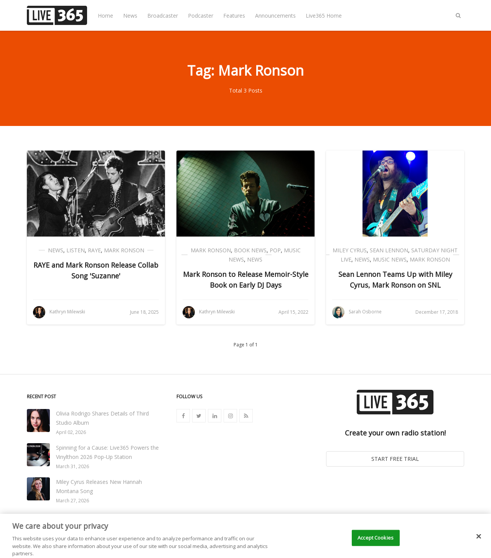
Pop (275, 250)
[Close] (478, 546)
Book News (250, 250)
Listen (75, 250)
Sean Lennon (389, 250)
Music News (390, 259)
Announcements (275, 15)
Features (234, 15)
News (130, 15)
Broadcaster (162, 15)
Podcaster (200, 15)
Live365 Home (324, 15)
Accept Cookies (376, 548)
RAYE (94, 250)
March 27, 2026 (72, 500)
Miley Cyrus (350, 250)
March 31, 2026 (72, 466)
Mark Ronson (124, 250)
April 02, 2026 (71, 432)
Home (105, 15)
